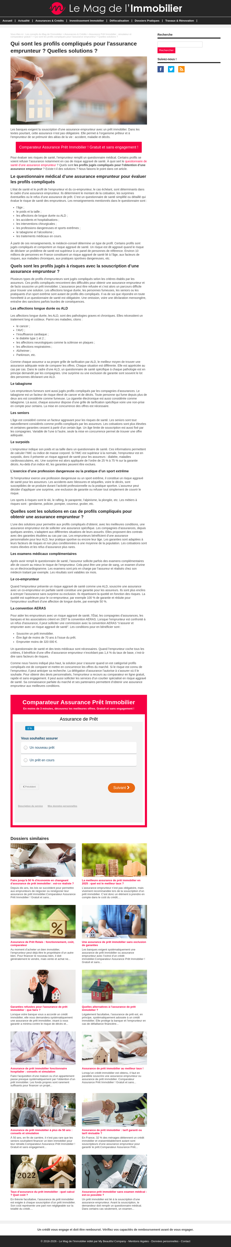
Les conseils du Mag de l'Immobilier (43, 34)
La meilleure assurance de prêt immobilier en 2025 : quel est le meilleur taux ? (111, 882)
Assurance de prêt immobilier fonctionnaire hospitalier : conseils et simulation (38, 1070)
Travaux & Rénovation (179, 20)
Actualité (24, 20)
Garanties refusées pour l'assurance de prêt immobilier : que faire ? (38, 1008)
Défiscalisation (119, 20)
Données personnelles (164, 1241)
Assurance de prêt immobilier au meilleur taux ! (112, 1068)
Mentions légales (138, 1241)
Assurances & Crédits (49, 20)
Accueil (7, 20)
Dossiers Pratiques (147, 20)
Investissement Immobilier (87, 20)
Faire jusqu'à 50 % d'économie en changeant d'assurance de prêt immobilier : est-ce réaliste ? (42, 882)
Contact (185, 1241)
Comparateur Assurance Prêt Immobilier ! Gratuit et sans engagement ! (78, 147)
